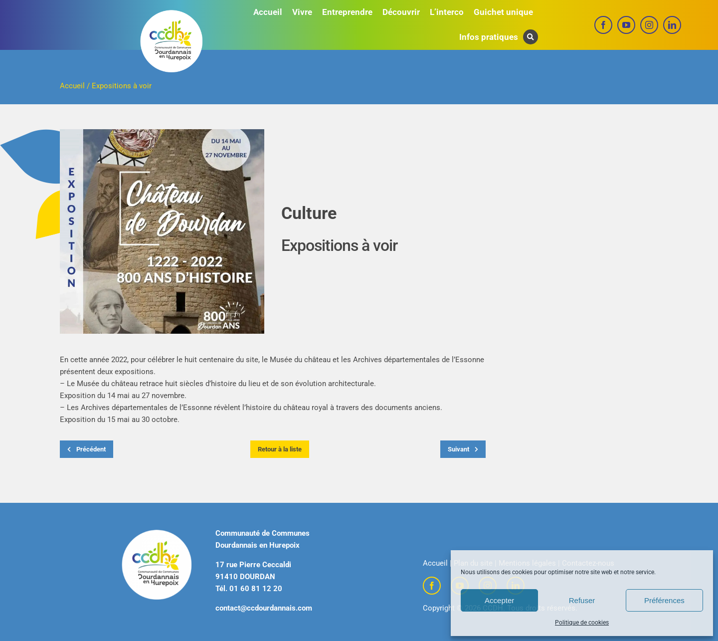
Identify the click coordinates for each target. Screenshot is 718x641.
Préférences (664, 600)
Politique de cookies (582, 622)
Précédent (86, 449)
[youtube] (626, 25)
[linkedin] (672, 25)
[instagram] (649, 25)
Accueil (72, 85)
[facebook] (603, 25)
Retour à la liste (280, 449)
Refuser (582, 600)
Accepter (499, 600)
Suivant (463, 449)
